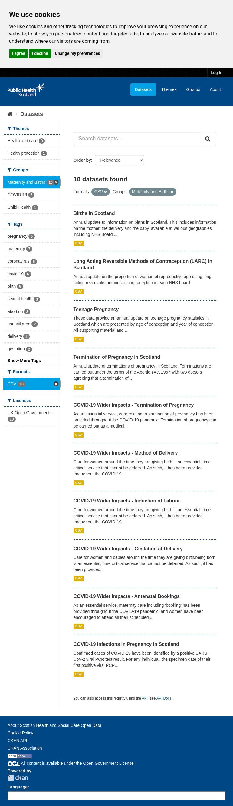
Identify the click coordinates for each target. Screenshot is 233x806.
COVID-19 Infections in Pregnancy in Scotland (126, 644)
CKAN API (17, 740)
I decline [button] (40, 53)
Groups (193, 89)
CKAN (18, 777)
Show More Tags (24, 360)
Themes (169, 89)
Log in (216, 72)
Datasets (143, 89)
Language (18, 786)
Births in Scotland (94, 213)
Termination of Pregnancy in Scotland (117, 357)
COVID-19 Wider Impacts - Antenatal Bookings (127, 596)
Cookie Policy (20, 732)
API (145, 698)
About (215, 89)
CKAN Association (25, 748)
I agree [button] (18, 53)
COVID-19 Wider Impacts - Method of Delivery (126, 452)
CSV (78, 243)
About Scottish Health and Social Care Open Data (54, 725)
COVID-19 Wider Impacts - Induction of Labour (127, 500)
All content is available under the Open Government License (71, 763)
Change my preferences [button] (77, 53)
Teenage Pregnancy (96, 309)
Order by (82, 160)
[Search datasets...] (137, 139)
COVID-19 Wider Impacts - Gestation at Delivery (128, 548)
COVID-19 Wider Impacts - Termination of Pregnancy (134, 405)
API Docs (164, 698)
